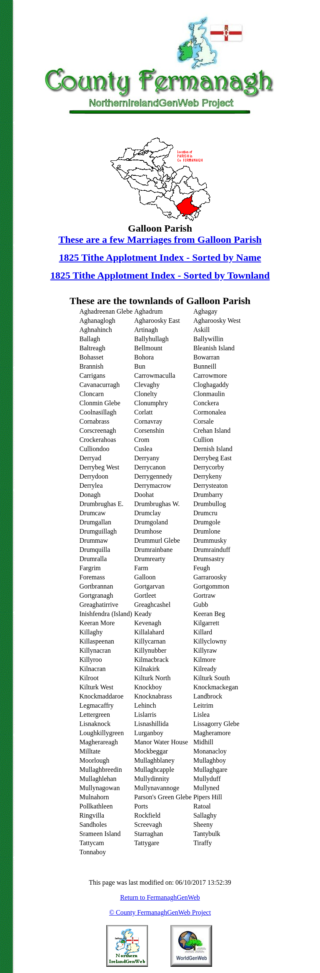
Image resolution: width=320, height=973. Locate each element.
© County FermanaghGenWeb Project (160, 912)
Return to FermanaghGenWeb (160, 897)
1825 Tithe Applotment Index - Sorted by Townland (160, 275)
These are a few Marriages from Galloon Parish (160, 239)
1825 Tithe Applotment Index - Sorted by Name (160, 257)
